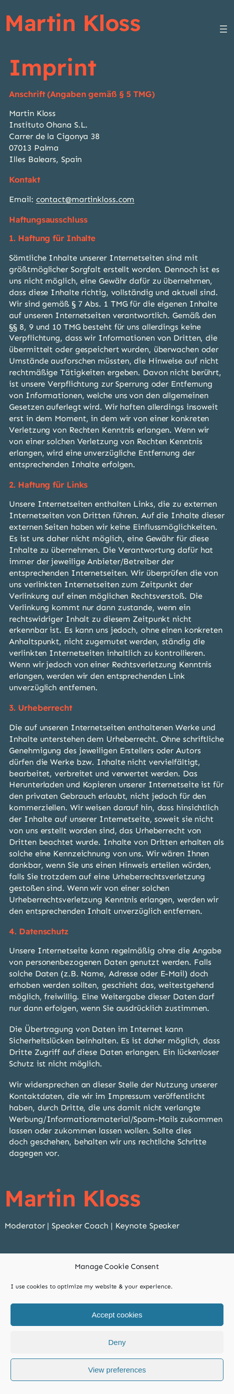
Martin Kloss (72, 23)
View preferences (117, 1371)
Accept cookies (117, 1316)
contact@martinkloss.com (85, 199)
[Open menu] (223, 29)
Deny (117, 1343)
